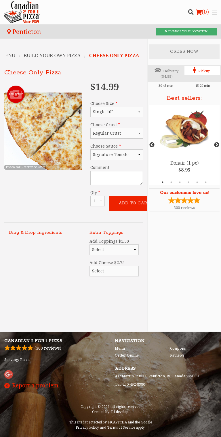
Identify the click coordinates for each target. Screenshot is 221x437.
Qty (97, 198)
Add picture (16, 94)
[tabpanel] (184, 145)
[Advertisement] (73, 308)
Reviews (177, 355)
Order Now (184, 51)
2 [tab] (171, 182)
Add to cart (134, 203)
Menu (120, 348)
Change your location (186, 31)
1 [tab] (162, 182)
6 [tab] (206, 182)
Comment (116, 175)
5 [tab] (197, 182)
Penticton (24, 31)
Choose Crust (116, 131)
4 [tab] (188, 182)
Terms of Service (121, 427)
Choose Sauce (116, 152)
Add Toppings (114, 247)
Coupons (178, 348)
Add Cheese (114, 268)
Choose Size (116, 109)
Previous (152, 145)
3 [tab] (180, 182)
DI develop (119, 412)
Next (217, 145)
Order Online (127, 355)
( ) (202, 12)
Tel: (130, 384)
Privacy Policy (87, 427)
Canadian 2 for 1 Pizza (33, 341)
